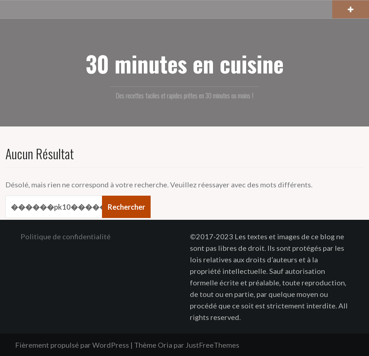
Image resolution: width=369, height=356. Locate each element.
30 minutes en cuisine (185, 63)
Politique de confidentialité (66, 236)
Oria (165, 345)
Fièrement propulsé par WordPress (72, 345)
